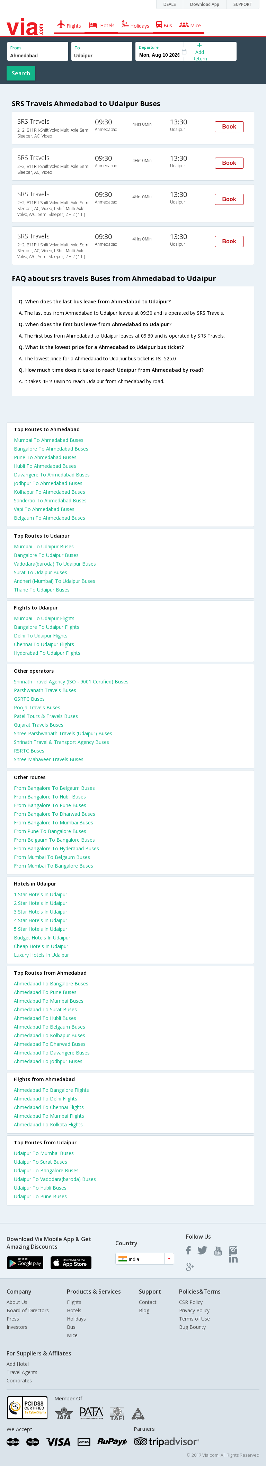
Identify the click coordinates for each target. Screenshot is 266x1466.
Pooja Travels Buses (37, 707)
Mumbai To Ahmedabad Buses (48, 440)
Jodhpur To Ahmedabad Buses (48, 483)
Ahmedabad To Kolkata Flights (48, 1124)
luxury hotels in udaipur (41, 955)
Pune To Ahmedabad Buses (45, 457)
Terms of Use (194, 1318)
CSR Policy (191, 1302)
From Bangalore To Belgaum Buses (54, 788)
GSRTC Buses (29, 699)
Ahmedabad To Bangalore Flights (51, 1090)
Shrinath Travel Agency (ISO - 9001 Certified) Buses (71, 681)
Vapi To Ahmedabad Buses (44, 509)
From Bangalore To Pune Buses (50, 805)
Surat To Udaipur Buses (40, 572)
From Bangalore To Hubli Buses (50, 796)
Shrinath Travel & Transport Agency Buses (61, 742)
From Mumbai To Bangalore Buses (53, 865)
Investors (17, 1327)
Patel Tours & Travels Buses (46, 716)
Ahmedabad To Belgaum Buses (49, 1026)
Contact (148, 1302)
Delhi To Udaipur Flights (41, 635)
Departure (149, 47)
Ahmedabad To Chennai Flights (49, 1107)
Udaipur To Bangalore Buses (46, 1170)
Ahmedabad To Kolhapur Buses (49, 1035)
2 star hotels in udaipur (40, 903)
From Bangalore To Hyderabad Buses (56, 848)
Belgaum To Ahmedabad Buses (49, 517)
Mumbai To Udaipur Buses (44, 546)
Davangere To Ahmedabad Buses (52, 474)
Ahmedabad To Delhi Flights (45, 1098)
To (77, 48)
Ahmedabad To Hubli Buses (45, 1018)
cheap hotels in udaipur (41, 946)
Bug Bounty (192, 1327)
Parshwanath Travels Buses (45, 690)
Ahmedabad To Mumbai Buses (48, 1000)
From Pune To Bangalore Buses (50, 831)
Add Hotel (18, 1364)
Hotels (74, 1310)
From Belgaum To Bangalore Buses (54, 839)
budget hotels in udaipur (42, 937)
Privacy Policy (194, 1310)
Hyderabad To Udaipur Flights (47, 653)
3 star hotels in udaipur (40, 911)
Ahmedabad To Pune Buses (45, 992)
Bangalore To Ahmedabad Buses (51, 448)
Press (13, 1318)
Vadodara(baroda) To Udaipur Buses (55, 563)
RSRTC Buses (29, 750)
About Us (17, 1302)
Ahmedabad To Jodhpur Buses (48, 1061)
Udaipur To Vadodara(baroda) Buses (55, 1179)
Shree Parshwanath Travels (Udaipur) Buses (63, 733)
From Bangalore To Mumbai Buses (53, 822)
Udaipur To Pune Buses (40, 1196)
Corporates (19, 1380)
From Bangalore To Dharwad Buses (54, 814)
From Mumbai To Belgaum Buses (52, 857)
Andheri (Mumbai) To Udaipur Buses (54, 581)
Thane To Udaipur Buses (42, 589)
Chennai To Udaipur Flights (44, 644)
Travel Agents (22, 1372)
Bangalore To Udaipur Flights (46, 627)
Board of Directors (28, 1310)
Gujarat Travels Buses (38, 724)
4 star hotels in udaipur (40, 920)
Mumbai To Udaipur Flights (44, 618)
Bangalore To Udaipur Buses (46, 555)
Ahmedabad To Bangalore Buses (51, 983)
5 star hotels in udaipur (40, 929)
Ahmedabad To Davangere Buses (52, 1052)
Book (229, 127)
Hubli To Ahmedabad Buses (45, 466)
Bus (71, 1327)
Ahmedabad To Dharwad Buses (50, 1044)
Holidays (76, 1318)
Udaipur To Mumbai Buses (44, 1153)
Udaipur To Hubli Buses (40, 1187)
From (15, 48)
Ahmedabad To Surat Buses (45, 1009)
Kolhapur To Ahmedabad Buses (49, 492)
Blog (144, 1310)
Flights (74, 1302)
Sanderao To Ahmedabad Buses (50, 500)
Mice (72, 1335)
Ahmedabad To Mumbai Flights (49, 1116)
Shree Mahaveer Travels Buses (48, 759)
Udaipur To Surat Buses (40, 1161)
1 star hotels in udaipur (40, 894)
